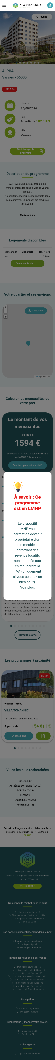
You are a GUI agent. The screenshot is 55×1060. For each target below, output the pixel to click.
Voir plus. (27, 587)
